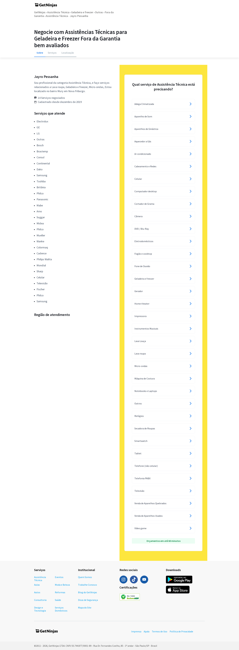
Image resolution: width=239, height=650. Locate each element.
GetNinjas (39, 12)
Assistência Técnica (58, 12)
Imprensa (136, 631)
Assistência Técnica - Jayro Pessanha (67, 16)
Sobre (40, 52)
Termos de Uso (159, 631)
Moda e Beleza (62, 584)
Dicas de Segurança (88, 599)
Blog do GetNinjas (87, 592)
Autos (37, 592)
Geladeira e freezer (82, 12)
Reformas (60, 592)
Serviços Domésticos (61, 609)
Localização (67, 52)
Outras (99, 12)
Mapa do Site (84, 607)
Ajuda (146, 631)
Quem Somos (85, 577)
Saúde (58, 599)
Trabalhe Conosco (87, 584)
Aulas (37, 584)
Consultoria (40, 599)
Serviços (52, 52)
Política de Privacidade (181, 631)
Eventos (59, 577)
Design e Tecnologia (40, 609)
